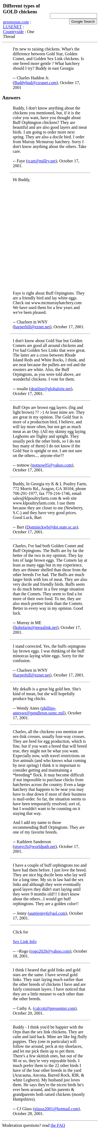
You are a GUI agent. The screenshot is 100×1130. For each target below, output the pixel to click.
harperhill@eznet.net (32, 326)
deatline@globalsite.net (51, 388)
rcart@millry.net (41, 161)
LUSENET (12, 27)
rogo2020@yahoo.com (50, 951)
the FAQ (58, 1125)
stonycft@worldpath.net (34, 846)
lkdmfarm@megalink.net (35, 627)
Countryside (13, 31)
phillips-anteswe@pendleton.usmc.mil (38, 710)
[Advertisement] (50, 236)
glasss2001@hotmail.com (56, 1108)
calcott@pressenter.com (54, 1008)
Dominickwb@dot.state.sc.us (52, 527)
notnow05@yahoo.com (52, 465)
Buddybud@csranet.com (35, 82)
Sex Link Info (25, 941)
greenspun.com (16, 22)
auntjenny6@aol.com (47, 913)
